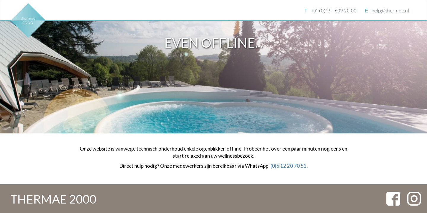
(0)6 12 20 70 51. (289, 166)
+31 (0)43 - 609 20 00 (330, 11)
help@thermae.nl (387, 11)
